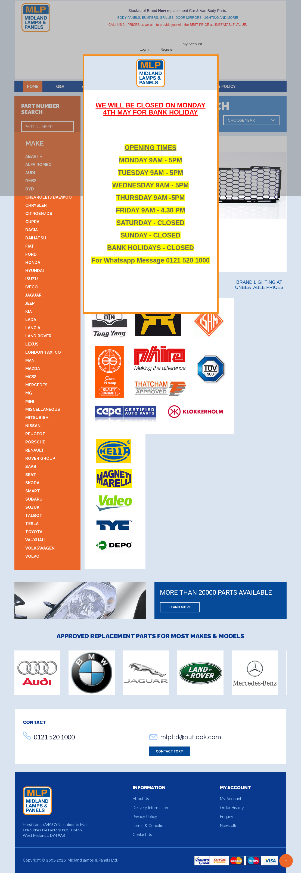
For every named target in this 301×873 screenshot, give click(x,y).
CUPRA (32, 221)
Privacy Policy (145, 817)
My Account (230, 799)
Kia (28, 311)
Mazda (32, 368)
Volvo (32, 556)
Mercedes (36, 384)
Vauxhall (36, 540)
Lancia (32, 327)
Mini (29, 401)
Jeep (30, 303)
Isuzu (31, 278)
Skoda (32, 482)
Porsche (35, 442)
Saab (30, 466)
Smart (32, 491)
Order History (232, 808)
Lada (30, 319)
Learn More (180, 607)
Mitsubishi (37, 417)
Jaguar (33, 295)
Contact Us (142, 834)
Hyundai (34, 270)
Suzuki (33, 507)
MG (28, 393)
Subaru (33, 499)
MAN (30, 360)
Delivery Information (150, 808)
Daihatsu (35, 238)
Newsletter (229, 825)
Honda (32, 262)
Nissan (33, 425)
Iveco (31, 287)
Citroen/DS (38, 213)
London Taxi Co (43, 352)
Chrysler (36, 205)
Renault (34, 450)
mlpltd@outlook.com (190, 737)
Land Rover (38, 336)
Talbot (33, 515)
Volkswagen (40, 548)
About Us (141, 799)
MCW (30, 376)
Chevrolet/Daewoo (48, 197)
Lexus (32, 344)
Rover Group (40, 458)
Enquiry (226, 817)
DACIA (31, 229)
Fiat (29, 246)
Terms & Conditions (150, 825)
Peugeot (35, 433)
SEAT (30, 474)
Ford (31, 254)
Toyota (33, 531)
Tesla (32, 523)
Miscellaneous (42, 409)
